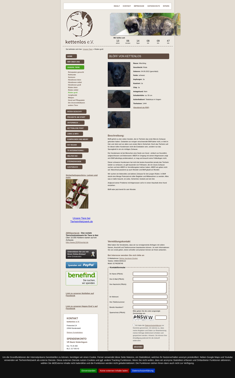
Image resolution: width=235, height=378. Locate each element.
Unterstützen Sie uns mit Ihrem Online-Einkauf (78, 254)
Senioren (71, 77)
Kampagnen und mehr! (77, 139)
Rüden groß (72, 92)
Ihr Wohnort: (114, 297)
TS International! (75, 150)
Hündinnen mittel (75, 82)
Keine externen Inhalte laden (114, 370)
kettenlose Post (75, 128)
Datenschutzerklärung (153, 325)
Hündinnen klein (74, 80)
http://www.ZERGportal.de (77, 242)
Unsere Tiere (87, 49)
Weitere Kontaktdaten (75, 332)
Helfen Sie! (72, 156)
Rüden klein (72, 87)
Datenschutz (153, 6)
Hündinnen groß (74, 85)
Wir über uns (73, 62)
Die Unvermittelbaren (76, 103)
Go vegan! (72, 145)
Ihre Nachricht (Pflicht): (118, 284)
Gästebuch (72, 167)
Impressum (139, 6)
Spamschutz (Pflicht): (117, 312)
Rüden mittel (73, 90)
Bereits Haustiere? (116, 307)
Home (69, 56)
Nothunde (72, 75)
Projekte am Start (76, 117)
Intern (166, 6)
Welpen (71, 98)
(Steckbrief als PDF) (141, 107)
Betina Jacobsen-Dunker (128, 258)
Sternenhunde (74, 161)
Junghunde (72, 95)
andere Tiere (73, 105)
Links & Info (73, 134)
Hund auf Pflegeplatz (76, 100)
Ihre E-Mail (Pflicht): (117, 279)
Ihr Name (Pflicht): (116, 274)
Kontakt (127, 6)
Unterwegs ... (73, 123)
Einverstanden (88, 370)
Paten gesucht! (74, 111)
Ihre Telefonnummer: (117, 302)
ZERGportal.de (72, 233)
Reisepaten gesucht (76, 72)
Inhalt (117, 6)
